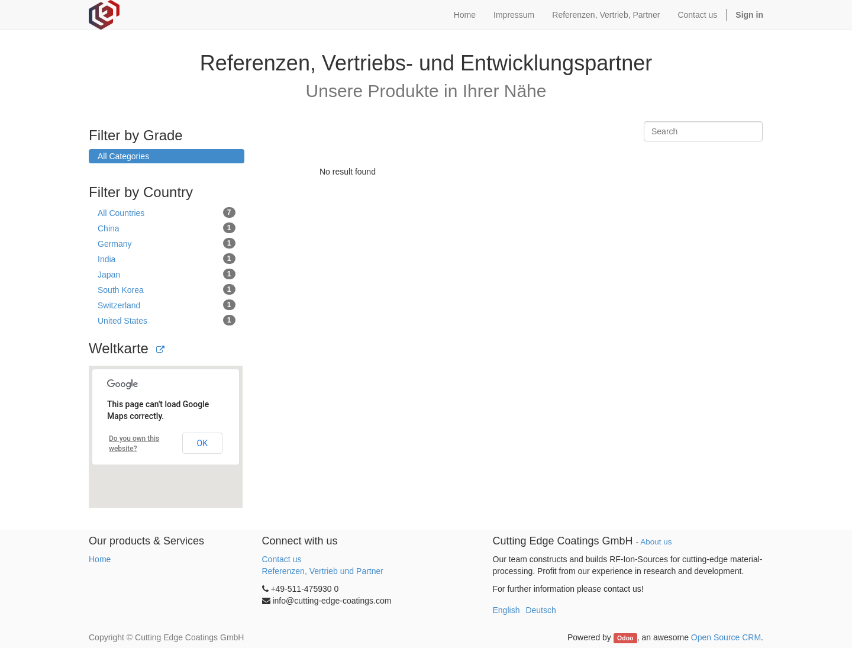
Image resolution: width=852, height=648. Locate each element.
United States (166, 320)
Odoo (625, 637)
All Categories (123, 156)
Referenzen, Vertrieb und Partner (322, 571)
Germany (166, 243)
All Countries (166, 212)
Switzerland (166, 304)
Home (100, 559)
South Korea (166, 289)
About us (656, 541)
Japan (166, 274)
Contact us (282, 559)
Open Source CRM (726, 637)
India (166, 258)
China (166, 228)
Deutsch (540, 610)
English (506, 610)
